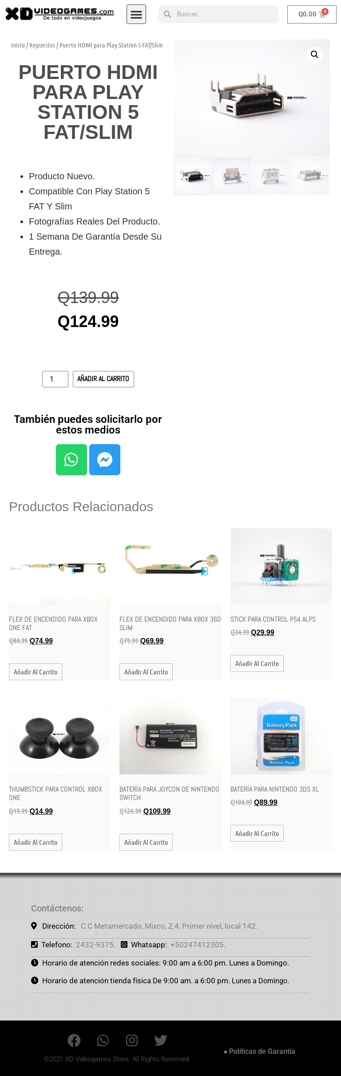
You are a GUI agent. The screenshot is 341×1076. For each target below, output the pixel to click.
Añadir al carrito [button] (35, 671)
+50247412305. (198, 944)
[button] (136, 14)
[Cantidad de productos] (55, 379)
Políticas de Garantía (262, 1051)
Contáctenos (56, 908)
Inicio (18, 45)
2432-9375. (95, 944)
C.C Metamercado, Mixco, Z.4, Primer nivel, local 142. (169, 926)
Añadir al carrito (103, 378)
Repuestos (42, 45)
